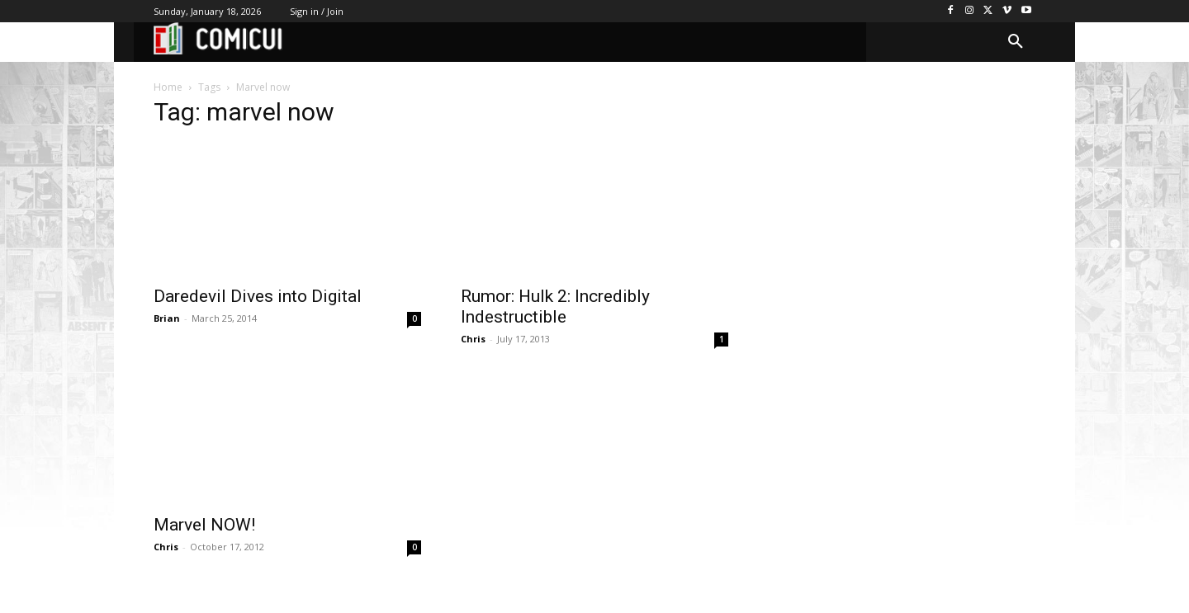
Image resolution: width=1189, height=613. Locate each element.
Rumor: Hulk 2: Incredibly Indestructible (555, 306)
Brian (167, 318)
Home (168, 87)
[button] (1015, 42)
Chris (473, 338)
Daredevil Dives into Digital (258, 296)
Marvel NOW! (204, 525)
